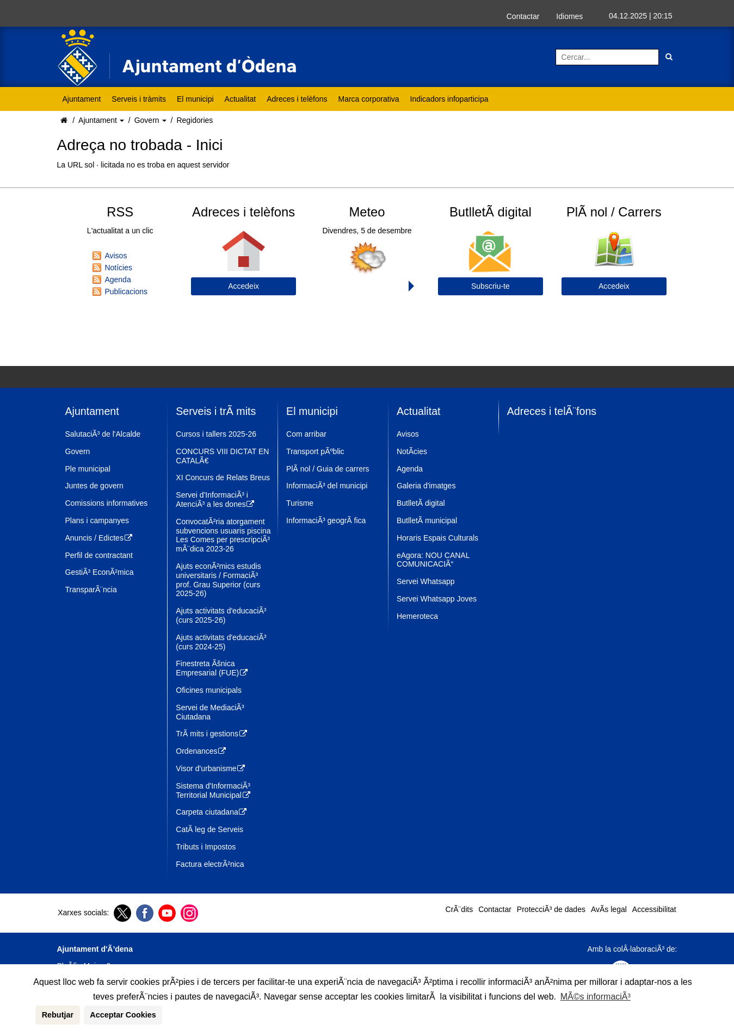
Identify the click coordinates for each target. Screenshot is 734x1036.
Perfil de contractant (99, 555)
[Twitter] (121, 913)
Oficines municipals (209, 690)
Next (414, 286)
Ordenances (201, 751)
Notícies (118, 267)
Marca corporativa (368, 99)
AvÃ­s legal (609, 909)
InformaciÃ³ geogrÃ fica (326, 520)
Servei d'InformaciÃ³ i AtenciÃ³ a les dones (215, 499)
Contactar (523, 16)
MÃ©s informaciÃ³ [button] (595, 996)
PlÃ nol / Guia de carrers (327, 468)
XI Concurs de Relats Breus (223, 477)
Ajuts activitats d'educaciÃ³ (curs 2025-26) (221, 615)
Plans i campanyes (97, 520)
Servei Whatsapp (426, 581)
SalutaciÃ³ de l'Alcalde (103, 434)
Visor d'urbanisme (211, 768)
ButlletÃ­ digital (421, 503)
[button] (33, 1014)
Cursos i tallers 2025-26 (216, 434)
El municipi (195, 99)
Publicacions (125, 291)
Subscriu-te (490, 286)
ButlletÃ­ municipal (427, 520)
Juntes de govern (94, 485)
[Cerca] (669, 57)
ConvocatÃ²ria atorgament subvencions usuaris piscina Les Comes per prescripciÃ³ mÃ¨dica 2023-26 (223, 535)
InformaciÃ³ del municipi (326, 485)
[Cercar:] (607, 57)
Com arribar (306, 434)
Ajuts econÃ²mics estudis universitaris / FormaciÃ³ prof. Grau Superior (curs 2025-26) (218, 580)
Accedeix (243, 286)
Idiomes (569, 16)
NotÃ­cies (412, 451)
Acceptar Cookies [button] (123, 1014)
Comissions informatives (106, 503)
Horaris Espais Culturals (437, 537)
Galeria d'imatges (426, 485)
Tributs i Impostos (206, 846)
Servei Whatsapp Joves (437, 598)
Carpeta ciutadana (212, 812)
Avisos (115, 255)
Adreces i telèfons (297, 99)
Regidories (194, 120)
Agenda (117, 279)
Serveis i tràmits (139, 99)
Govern (148, 120)
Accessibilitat (654, 909)
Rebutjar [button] (57, 1014)
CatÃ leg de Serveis (209, 829)
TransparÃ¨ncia (91, 589)
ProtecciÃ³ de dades (551, 909)
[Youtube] (166, 913)
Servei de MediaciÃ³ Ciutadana (210, 712)
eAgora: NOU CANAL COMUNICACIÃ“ (433, 560)
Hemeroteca (417, 616)
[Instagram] (188, 913)
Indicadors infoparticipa (449, 99)
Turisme (299, 503)
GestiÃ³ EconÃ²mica (99, 572)
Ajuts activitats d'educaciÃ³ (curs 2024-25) (221, 642)
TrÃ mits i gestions (212, 733)
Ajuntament (82, 99)
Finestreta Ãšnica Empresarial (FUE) (212, 668)
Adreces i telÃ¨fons (551, 411)
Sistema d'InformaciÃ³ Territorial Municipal (213, 790)
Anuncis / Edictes (99, 537)
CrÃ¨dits (459, 909)
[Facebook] (143, 913)
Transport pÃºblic (315, 451)
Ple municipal (87, 468)
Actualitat (240, 99)
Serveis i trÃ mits (216, 411)
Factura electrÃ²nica (210, 864)
